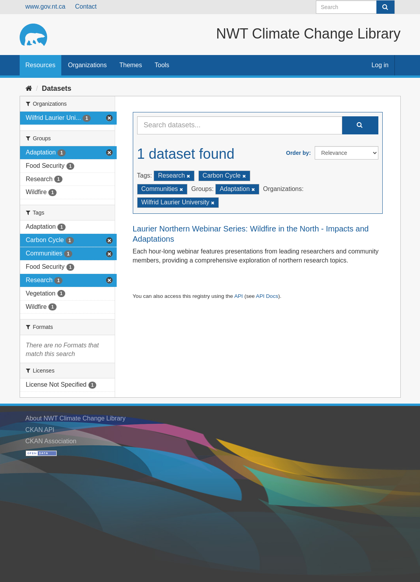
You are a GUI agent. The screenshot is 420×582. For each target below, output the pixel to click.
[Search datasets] (355, 7)
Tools (162, 65)
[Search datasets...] (239, 125)
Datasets (57, 88)
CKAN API (40, 429)
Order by (297, 153)
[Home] (29, 88)
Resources (40, 65)
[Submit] (385, 7)
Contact (86, 6)
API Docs (267, 296)
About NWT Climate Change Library (76, 418)
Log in (380, 65)
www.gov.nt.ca (46, 6)
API (238, 296)
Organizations (87, 65)
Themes (130, 65)
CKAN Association (51, 441)
